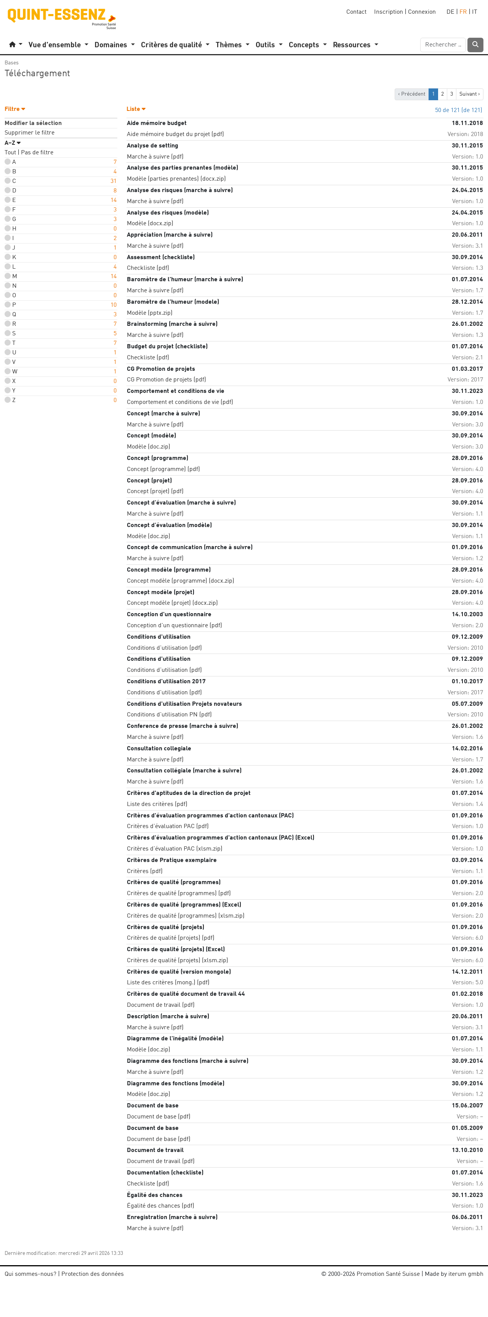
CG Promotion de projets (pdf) (166, 380)
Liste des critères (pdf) (157, 804)
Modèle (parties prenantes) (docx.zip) (176, 179)
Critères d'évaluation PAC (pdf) (168, 827)
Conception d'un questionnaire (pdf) (174, 626)
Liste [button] (136, 109)
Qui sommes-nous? (30, 1274)
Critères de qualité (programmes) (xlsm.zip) (186, 916)
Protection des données (92, 1274)
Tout (10, 153)
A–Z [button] (13, 143)
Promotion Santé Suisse (388, 1274)
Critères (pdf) (145, 871)
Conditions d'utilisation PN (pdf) (169, 715)
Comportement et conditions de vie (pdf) (180, 402)
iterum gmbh (465, 1274)
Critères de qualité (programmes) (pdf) (179, 894)
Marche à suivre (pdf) (155, 157)
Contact (356, 12)
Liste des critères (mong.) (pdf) (168, 983)
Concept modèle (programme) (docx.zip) (180, 581)
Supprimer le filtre (29, 133)
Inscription (388, 12)
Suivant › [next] (469, 94)
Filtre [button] (15, 109)
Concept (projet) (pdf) (155, 492)
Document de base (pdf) (158, 1117)
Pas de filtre (37, 153)
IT (474, 12)
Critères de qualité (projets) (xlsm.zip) (177, 961)
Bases (12, 63)
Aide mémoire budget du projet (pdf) (175, 134)
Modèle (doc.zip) (148, 447)
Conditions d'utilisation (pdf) (164, 648)
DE (450, 12)
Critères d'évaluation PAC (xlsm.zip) (174, 849)
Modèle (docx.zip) (150, 224)
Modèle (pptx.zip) (150, 313)
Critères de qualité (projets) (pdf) (170, 938)
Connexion (422, 12)
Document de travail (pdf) (161, 1005)
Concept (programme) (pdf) (163, 469)
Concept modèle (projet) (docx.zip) (172, 603)
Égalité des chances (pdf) (160, 1206)
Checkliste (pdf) (148, 268)
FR (463, 12)
